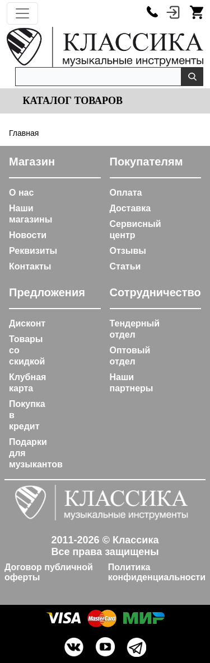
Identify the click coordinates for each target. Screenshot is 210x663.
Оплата (126, 192)
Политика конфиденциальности (157, 572)
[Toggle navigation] (22, 13)
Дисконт (27, 323)
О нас (21, 192)
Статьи (125, 266)
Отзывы (128, 250)
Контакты (30, 266)
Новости (27, 235)
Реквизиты (33, 250)
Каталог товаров (71, 100)
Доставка (130, 208)
